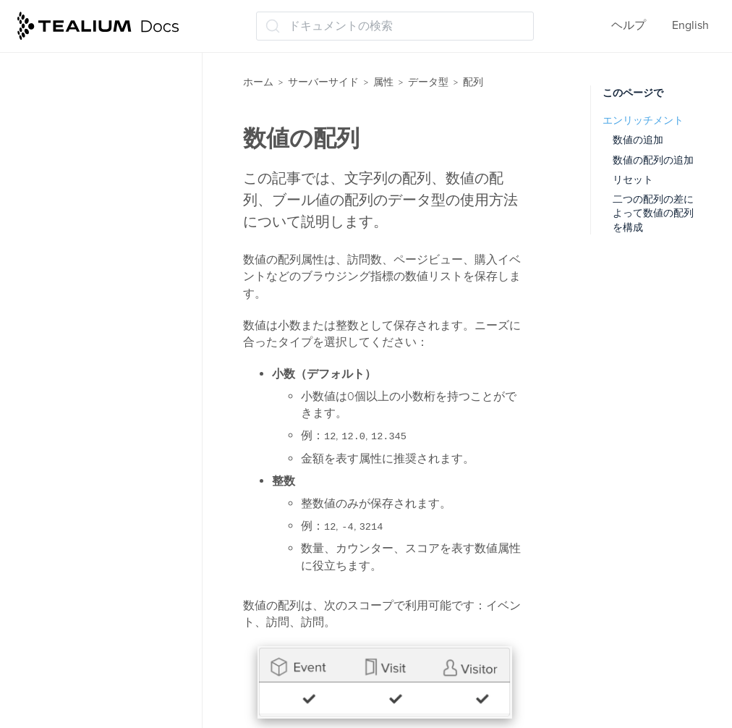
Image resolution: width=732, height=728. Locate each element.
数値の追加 (638, 140)
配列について (79, 369)
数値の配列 (74, 312)
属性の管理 (61, 142)
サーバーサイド (323, 82)
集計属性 (61, 653)
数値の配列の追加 (653, 160)
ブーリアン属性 (78, 482)
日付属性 (61, 624)
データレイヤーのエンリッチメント (111, 689)
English (690, 25)
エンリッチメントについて (101, 171)
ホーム (258, 82)
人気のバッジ (72, 511)
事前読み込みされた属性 (95, 57)
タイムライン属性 (84, 397)
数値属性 (61, 539)
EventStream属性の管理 (93, 113)
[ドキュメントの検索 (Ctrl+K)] (395, 26)
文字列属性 (66, 596)
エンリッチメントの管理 (94, 199)
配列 (49, 255)
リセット (633, 180)
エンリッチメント (643, 120)
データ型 (55, 227)
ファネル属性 (72, 454)
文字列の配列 (79, 341)
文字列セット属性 (84, 567)
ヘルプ (628, 25)
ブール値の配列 (85, 284)
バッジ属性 (66, 426)
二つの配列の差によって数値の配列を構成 (653, 213)
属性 (383, 82)
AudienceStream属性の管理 (103, 85)
